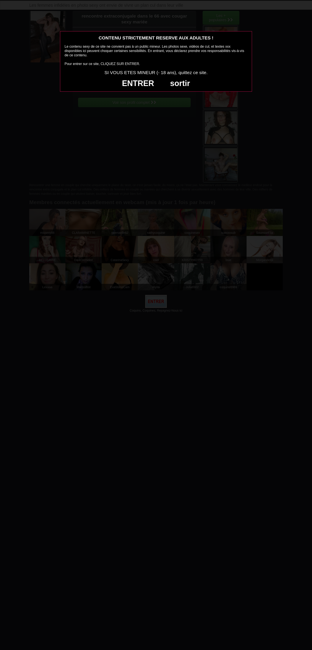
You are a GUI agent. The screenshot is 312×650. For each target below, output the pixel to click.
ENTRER (138, 83)
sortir (180, 83)
